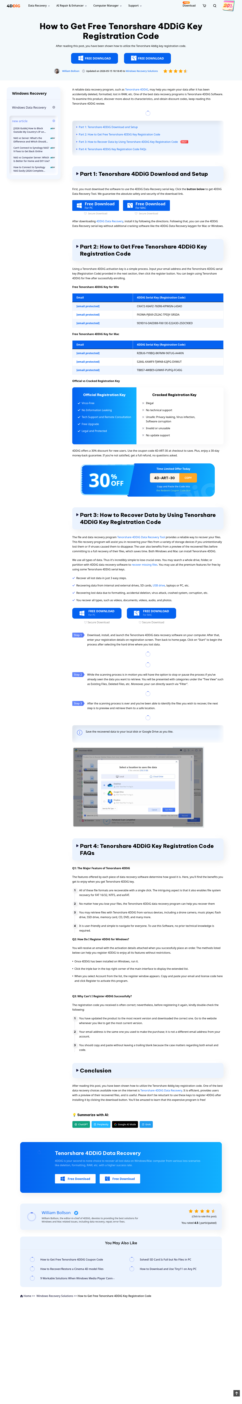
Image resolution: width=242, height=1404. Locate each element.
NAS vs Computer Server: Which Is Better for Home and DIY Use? (34, 159)
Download (189, 4)
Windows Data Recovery (29, 107)
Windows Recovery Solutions (142, 71)
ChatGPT (81, 1124)
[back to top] (236, 1393)
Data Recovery (37, 5)
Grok (146, 1124)
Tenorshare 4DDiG (136, 89)
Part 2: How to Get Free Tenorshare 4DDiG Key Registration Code (119, 134)
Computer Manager (106, 5)
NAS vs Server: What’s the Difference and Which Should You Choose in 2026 (34, 139)
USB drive (159, 585)
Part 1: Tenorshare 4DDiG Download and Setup (108, 127)
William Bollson (70, 71)
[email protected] (87, 306)
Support (133, 5)
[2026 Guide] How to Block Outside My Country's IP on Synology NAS (34, 130)
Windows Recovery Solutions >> (56, 1296)
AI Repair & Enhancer (70, 5)
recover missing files (144, 564)
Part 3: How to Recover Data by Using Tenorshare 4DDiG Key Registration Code (128, 142)
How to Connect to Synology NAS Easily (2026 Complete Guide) (34, 169)
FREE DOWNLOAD (94, 58)
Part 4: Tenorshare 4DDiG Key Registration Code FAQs (112, 149)
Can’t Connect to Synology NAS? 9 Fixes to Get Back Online (34, 149)
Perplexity (101, 1124)
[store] (204, 5)
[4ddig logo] (13, 5)
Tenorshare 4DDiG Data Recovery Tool (141, 537)
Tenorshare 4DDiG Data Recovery (161, 1090)
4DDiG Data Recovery (109, 221)
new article (20, 121)
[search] (214, 6)
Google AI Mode (125, 1124)
